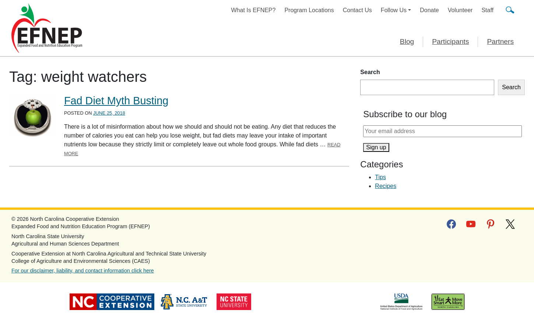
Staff (487, 10)
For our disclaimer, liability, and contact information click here (82, 271)
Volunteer (460, 10)
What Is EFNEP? (253, 10)
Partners (500, 41)
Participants (450, 41)
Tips (380, 177)
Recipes (385, 186)
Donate (429, 10)
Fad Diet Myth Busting (116, 101)
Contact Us (357, 10)
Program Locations (309, 10)
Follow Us (394, 10)
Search (370, 72)
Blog (407, 41)
